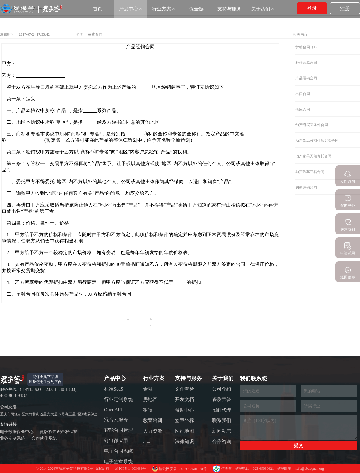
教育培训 (152, 420)
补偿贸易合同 (306, 63)
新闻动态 (221, 430)
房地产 (150, 399)
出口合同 (303, 94)
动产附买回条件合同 (312, 125)
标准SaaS (113, 388)
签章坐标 (184, 420)
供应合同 (303, 109)
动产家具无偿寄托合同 (314, 156)
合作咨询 (221, 441)
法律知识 (184, 441)
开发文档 (184, 399)
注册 (345, 8)
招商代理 (221, 409)
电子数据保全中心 (17, 432)
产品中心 (130, 8)
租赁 (148, 409)
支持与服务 (230, 8)
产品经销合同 (306, 78)
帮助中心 (184, 409)
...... (146, 441)
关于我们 (262, 8)
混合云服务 (116, 419)
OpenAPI (113, 409)
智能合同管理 (118, 430)
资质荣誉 (221, 399)
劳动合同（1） (307, 47)
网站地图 (184, 430)
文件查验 (184, 388)
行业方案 (163, 8)
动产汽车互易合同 (310, 172)
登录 (312, 8)
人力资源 (152, 430)
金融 (148, 388)
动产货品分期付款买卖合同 (317, 140)
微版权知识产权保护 (59, 432)
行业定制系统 (118, 399)
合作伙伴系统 (44, 438)
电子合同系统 (118, 451)
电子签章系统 (118, 461)
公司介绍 (221, 388)
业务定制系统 (12, 438)
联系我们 (221, 420)
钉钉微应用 (116, 440)
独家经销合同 (306, 187)
